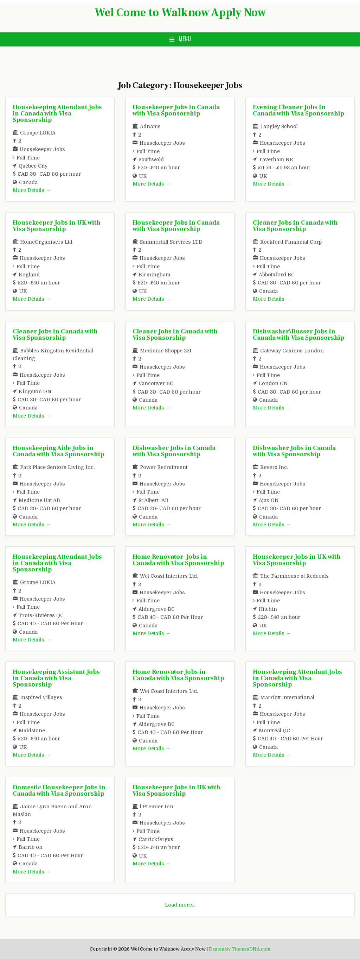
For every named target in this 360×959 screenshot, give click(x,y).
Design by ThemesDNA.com (239, 949)
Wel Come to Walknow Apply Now (180, 12)
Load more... (180, 905)
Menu (185, 39)
